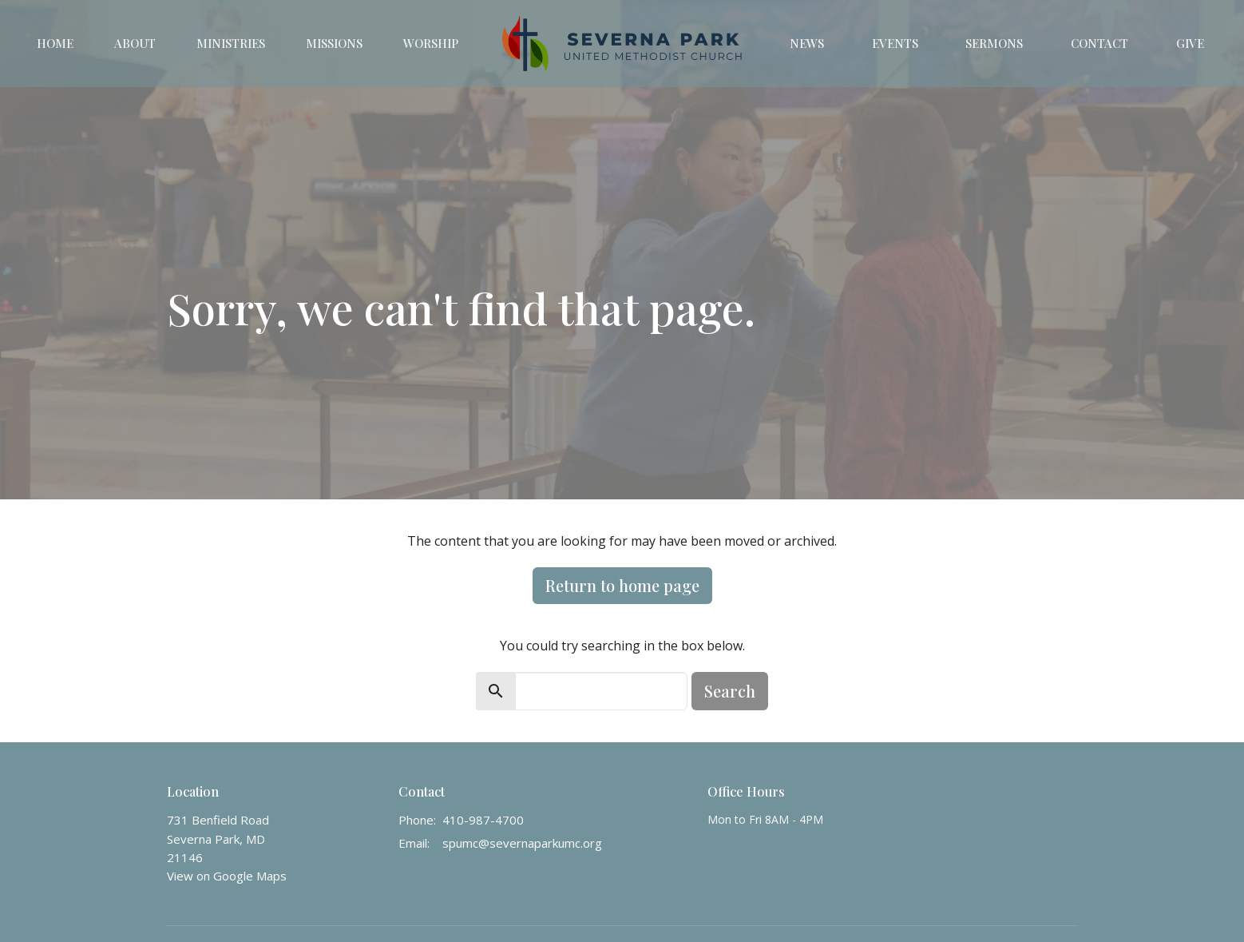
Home (55, 43)
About (135, 43)
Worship (430, 43)
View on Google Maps (227, 876)
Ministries (230, 43)
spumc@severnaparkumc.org (522, 843)
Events (895, 43)
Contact (1099, 43)
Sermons (994, 43)
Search (729, 691)
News (807, 43)
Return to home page (622, 585)
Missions (334, 43)
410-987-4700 (483, 820)
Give (1190, 43)
